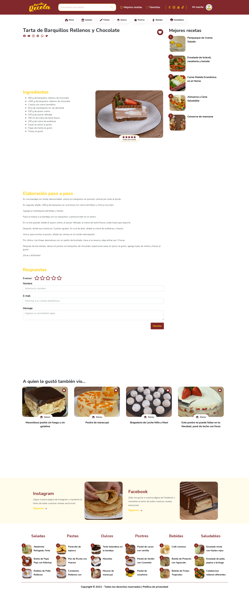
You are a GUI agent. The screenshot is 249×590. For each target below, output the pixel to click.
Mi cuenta (197, 7)
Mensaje (28, 308)
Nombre (27, 283)
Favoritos (154, 7)
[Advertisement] (93, 65)
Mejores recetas (133, 7)
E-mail (26, 296)
